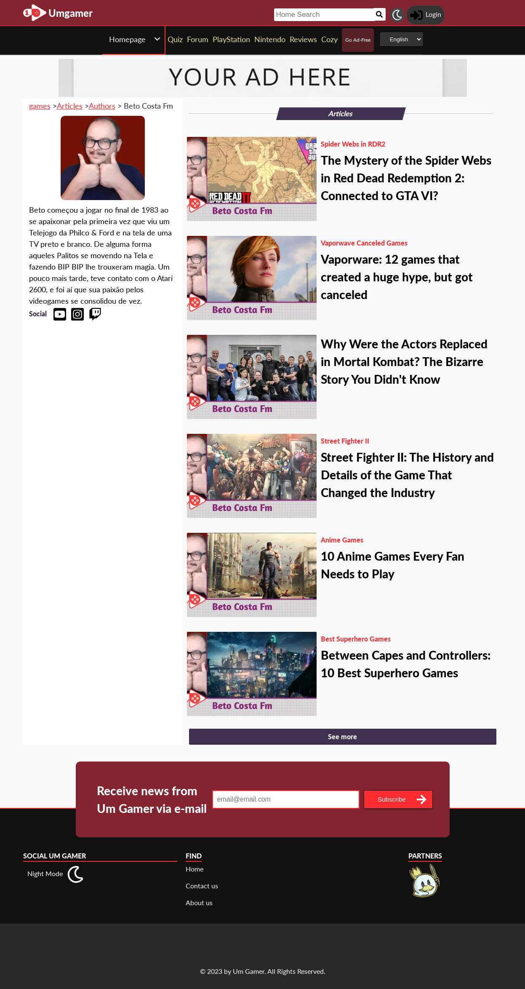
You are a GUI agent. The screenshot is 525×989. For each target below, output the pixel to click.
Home (194, 869)
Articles (70, 105)
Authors (102, 105)
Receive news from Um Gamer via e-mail (152, 799)
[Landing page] (35, 12)
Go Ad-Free (357, 40)
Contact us (202, 886)
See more (342, 736)
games (40, 105)
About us (199, 902)
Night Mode (45, 873)
